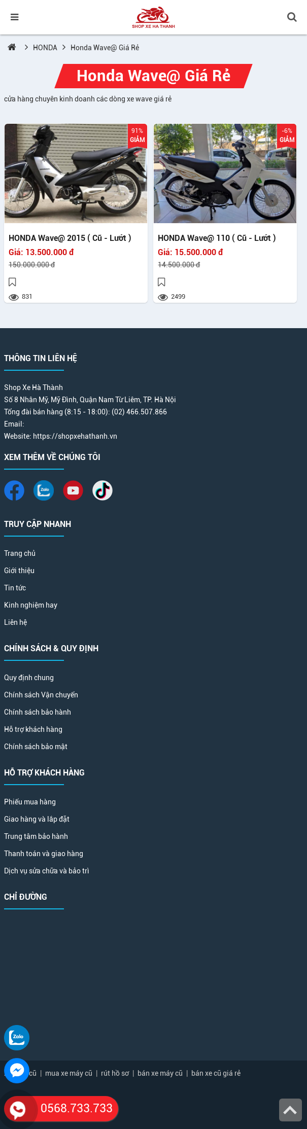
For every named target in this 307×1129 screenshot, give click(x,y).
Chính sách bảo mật (35, 747)
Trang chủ (20, 553)
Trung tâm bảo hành (36, 836)
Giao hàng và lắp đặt (37, 819)
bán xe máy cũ (160, 1073)
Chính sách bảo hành (37, 712)
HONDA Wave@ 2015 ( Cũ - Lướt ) (70, 238)
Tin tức (15, 588)
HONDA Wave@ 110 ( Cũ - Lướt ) (217, 238)
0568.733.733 (58, 1108)
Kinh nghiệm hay (30, 605)
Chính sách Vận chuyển (41, 695)
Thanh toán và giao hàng (43, 854)
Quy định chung (29, 678)
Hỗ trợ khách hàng (33, 729)
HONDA (45, 48)
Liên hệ (15, 622)
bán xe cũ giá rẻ (216, 1073)
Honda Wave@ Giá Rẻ (105, 48)
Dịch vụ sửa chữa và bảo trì (46, 871)
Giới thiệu (19, 571)
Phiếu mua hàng (30, 802)
